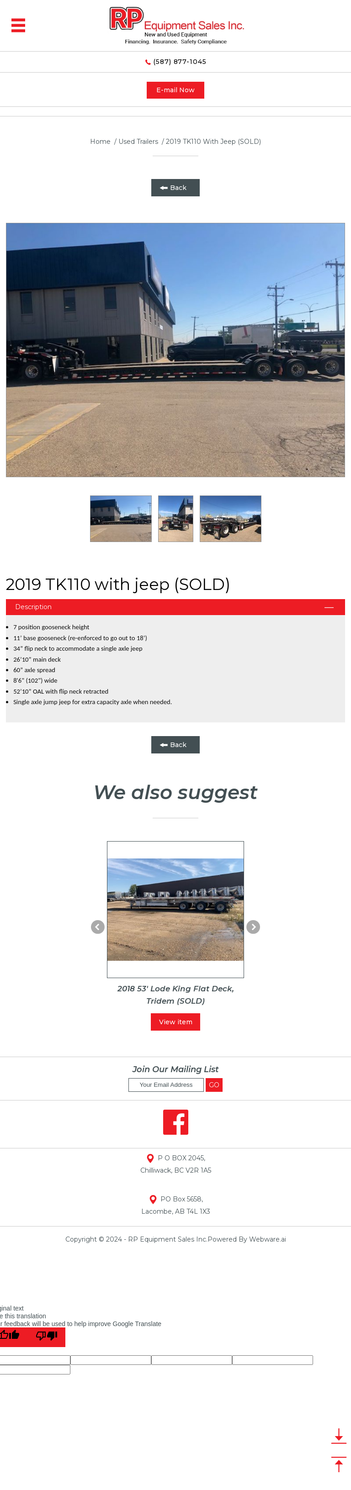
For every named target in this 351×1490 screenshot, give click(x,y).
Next (253, 927)
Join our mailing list (176, 1069)
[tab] (175, 607)
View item (175, 1022)
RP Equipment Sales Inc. (167, 1239)
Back (178, 188)
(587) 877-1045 (176, 62)
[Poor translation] (46, 1337)
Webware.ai (267, 1239)
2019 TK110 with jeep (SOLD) (213, 141)
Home (100, 141)
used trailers (138, 141)
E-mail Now (175, 90)
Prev (98, 927)
